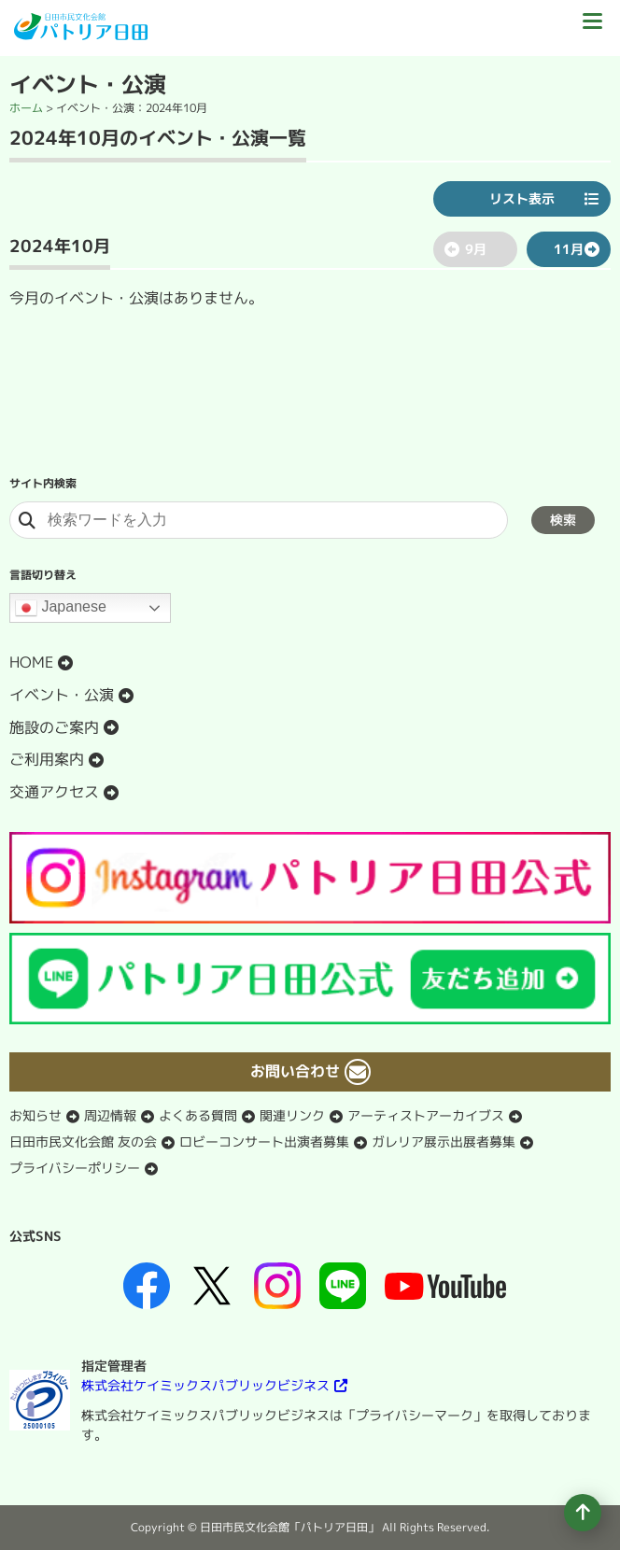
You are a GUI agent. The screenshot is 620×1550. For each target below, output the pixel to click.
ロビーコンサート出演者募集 (264, 1141)
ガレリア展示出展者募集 (443, 1141)
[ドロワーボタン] (592, 28)
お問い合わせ (295, 1071)
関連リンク (292, 1115)
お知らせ (35, 1115)
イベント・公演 (61, 694)
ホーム (26, 108)
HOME (31, 662)
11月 (569, 249)
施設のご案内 (54, 727)
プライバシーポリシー (74, 1168)
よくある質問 (198, 1115)
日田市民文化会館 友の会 (83, 1141)
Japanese (60, 608)
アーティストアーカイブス (425, 1115)
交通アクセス (54, 792)
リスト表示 (522, 198)
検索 (563, 519)
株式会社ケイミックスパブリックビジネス (205, 1385)
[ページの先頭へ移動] (582, 1512)
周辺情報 (110, 1115)
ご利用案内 (46, 759)
